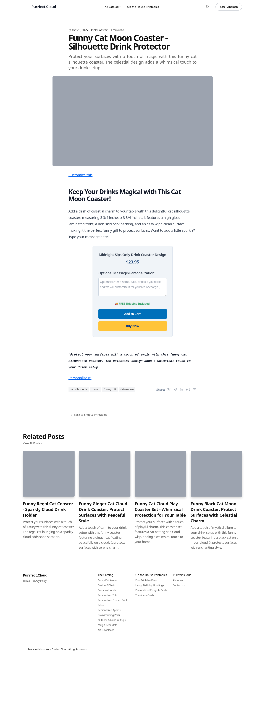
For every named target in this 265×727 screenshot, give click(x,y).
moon (95, 587)
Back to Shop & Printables (88, 613)
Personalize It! (80, 575)
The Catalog (112, 7)
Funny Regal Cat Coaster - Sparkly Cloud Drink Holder (48, 707)
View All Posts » (32, 641)
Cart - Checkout (229, 6)
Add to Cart (132, 384)
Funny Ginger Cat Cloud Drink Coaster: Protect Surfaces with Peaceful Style (103, 710)
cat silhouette (79, 587)
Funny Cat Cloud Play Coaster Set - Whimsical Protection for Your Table (160, 707)
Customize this (81, 245)
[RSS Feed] (207, 6)
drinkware (127, 587)
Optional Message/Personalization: (126, 343)
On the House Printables (144, 7)
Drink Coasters (99, 30)
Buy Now (132, 396)
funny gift (110, 587)
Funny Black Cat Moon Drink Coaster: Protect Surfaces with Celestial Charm (214, 710)
